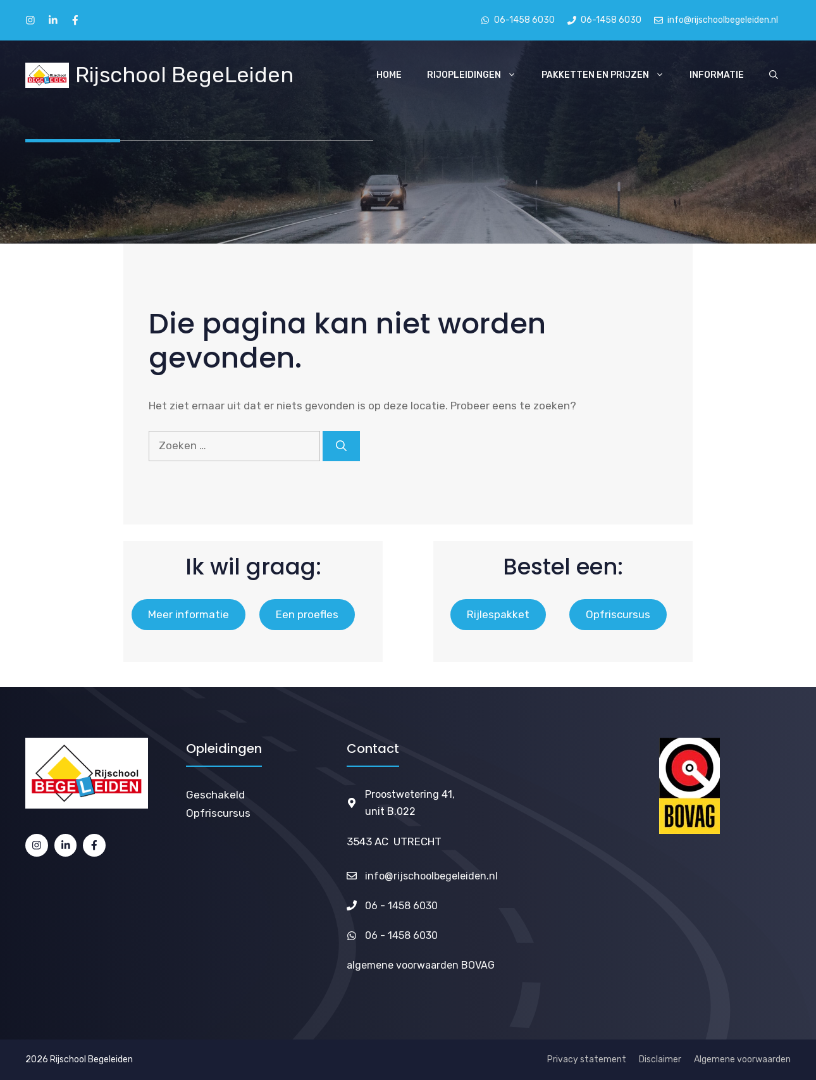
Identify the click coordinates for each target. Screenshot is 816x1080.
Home (389, 75)
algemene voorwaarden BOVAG (421, 965)
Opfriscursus (618, 614)
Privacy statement (586, 1059)
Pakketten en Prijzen (609, 75)
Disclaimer (660, 1059)
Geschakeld (215, 794)
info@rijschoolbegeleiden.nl (431, 876)
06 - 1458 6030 (401, 906)
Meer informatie (188, 614)
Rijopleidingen (478, 75)
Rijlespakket (498, 614)
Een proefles (307, 614)
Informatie (716, 75)
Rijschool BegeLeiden (184, 75)
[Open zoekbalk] (774, 75)
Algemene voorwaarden (742, 1059)
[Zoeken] (341, 446)
